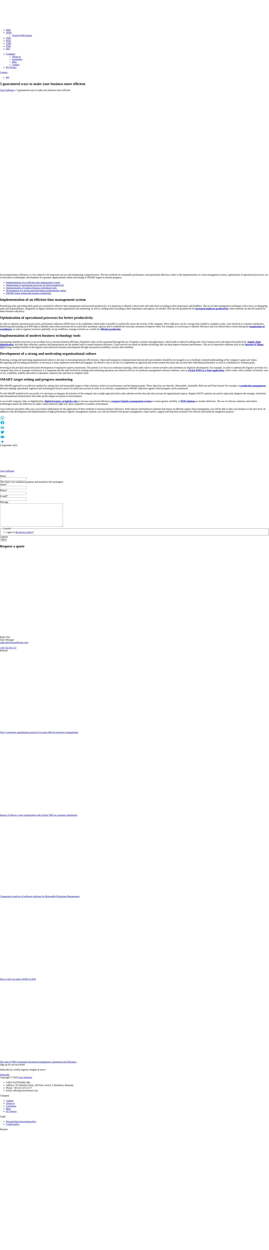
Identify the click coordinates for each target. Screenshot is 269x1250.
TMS (8, 38)
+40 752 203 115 (8, 652)
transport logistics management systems (131, 401)
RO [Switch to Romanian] (7, 77)
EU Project (11, 67)
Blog (14, 62)
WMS (9, 32)
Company (10, 54)
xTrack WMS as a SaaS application (206, 370)
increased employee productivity (212, 308)
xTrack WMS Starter (22, 35)
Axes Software (7, 90)
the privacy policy (24, 536)
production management (252, 385)
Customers (17, 59)
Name (3, 484)
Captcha (4, 541)
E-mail (4, 496)
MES (8, 30)
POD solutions (188, 401)
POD (8, 41)
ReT (8, 49)
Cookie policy (12, 1128)
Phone (3, 476)
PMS (8, 46)
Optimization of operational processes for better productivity (35, 285)
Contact (15, 64)
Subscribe (4, 1079)
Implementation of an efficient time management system (33, 282)
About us (16, 56)
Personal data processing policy (21, 1126)
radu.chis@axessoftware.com (14, 647)
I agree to (20, 536)
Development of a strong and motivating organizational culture (36, 290)
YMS (8, 43)
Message (4, 502)
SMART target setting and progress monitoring (28, 293)
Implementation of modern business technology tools (31, 288)
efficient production (110, 329)
